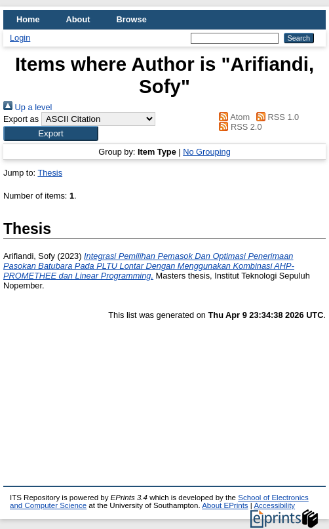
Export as (21, 119)
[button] (50, 133)
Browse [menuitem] (132, 19)
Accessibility (274, 505)
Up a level (27, 107)
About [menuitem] (78, 19)
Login (20, 38)
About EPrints (225, 505)
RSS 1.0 (276, 117)
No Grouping (207, 152)
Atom (232, 117)
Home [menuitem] (28, 19)
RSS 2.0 (238, 127)
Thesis (49, 173)
